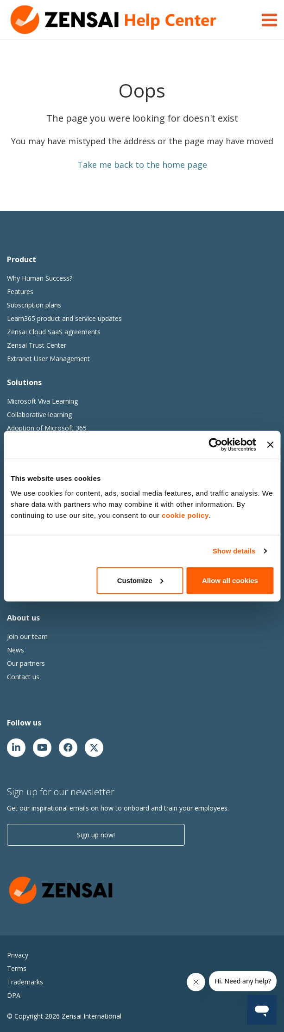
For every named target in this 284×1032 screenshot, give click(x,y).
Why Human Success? (39, 278)
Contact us (23, 676)
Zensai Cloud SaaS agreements (54, 331)
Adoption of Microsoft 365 (47, 428)
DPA (13, 995)
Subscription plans (34, 305)
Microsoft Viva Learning (42, 401)
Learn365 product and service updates (64, 318)
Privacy (17, 955)
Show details (234, 551)
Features (20, 291)
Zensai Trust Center (36, 345)
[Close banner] (270, 445)
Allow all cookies (230, 580)
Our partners (26, 663)
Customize (140, 580)
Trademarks (25, 981)
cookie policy (185, 515)
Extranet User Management (48, 358)
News (15, 649)
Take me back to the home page (142, 164)
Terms (16, 968)
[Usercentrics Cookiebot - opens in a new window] (215, 445)
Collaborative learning (39, 414)
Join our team (27, 636)
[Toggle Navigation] (269, 18)
